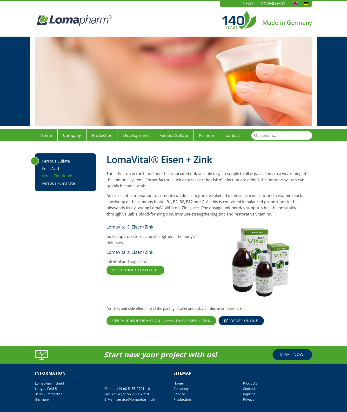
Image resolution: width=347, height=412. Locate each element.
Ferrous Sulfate (174, 135)
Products (250, 383)
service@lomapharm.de (135, 399)
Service (179, 394)
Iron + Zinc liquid (57, 175)
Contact (232, 135)
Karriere (206, 135)
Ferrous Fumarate (58, 183)
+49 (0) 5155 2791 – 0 (133, 388)
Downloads (273, 3)
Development (136, 135)
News (248, 3)
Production (102, 135)
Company (72, 135)
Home (46, 135)
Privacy (248, 399)
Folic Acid (50, 168)
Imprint (249, 394)
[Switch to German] (306, 3)
